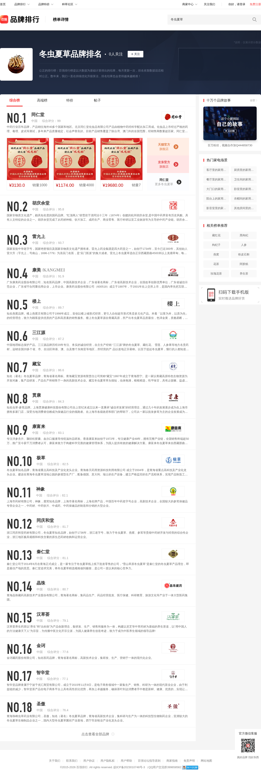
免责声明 (189, 760)
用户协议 (89, 760)
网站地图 (206, 760)
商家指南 (172, 760)
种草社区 (67, 4)
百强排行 (82, 767)
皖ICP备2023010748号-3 (129, 767)
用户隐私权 (107, 760)
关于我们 (54, 760)
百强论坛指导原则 (149, 760)
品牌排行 (20, 4)
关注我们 (209, 4)
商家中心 (188, 4)
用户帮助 (126, 760)
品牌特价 (44, 4)
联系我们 (71, 760)
